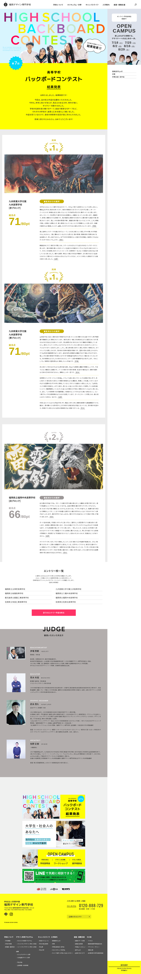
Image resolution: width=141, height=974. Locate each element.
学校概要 (7, 941)
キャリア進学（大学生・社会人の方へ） (62, 953)
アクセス (90, 941)
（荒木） (82, 408)
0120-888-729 (91, 905)
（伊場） (94, 226)
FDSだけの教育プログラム (24, 941)
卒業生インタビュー (80, 947)
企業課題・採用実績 (22, 965)
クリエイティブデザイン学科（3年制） (27, 944)
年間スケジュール (44, 941)
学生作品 (19, 962)
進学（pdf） (78, 950)
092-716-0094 (13, 910)
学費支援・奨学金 (118, 77)
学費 (113, 74)
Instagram (11, 914)
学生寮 (41, 947)
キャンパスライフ (92, 5)
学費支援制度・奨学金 (58, 947)
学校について (58, 5)
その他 (89, 937)
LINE (6, 914)
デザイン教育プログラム (24, 937)
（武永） (61, 240)
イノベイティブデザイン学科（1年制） (27, 947)
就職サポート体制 (80, 941)
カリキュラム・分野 (74, 5)
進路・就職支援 (119, 5)
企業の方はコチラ (75, 917)
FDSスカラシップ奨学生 (58, 950)
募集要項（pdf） (117, 71)
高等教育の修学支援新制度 (95, 953)
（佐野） (56, 259)
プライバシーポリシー (94, 947)
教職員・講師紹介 (10, 947)
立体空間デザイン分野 (23, 957)
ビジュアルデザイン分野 (23, 954)
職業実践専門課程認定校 (95, 944)
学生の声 (41, 950)
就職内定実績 (79, 944)
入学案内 (106, 5)
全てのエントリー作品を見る (53, 612)
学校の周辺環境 (43, 944)
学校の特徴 (8, 944)
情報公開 (90, 950)
